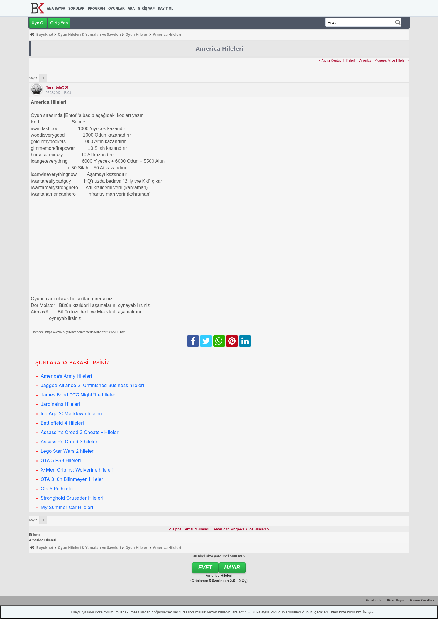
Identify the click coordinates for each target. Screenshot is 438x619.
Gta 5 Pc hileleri (58, 488)
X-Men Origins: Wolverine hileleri (77, 470)
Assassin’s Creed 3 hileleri (70, 442)
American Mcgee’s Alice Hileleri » (384, 60)
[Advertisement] (207, 243)
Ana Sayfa (56, 8)
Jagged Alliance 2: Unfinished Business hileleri (92, 385)
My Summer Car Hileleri (67, 507)
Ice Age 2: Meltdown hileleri (71, 413)
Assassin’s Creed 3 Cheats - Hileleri (80, 432)
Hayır (232, 567)
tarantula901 (57, 87)
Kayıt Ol (165, 8)
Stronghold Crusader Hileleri (72, 498)
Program (96, 8)
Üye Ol (38, 23)
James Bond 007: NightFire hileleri (79, 395)
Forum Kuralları (422, 600)
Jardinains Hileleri (60, 404)
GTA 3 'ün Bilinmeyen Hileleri (72, 479)
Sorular (76, 8)
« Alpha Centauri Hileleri (337, 60)
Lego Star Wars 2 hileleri (68, 451)
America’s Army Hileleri (66, 376)
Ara (131, 8)
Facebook (373, 600)
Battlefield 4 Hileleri (62, 423)
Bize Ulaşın (395, 600)
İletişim (368, 612)
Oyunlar (116, 8)
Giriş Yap (146, 8)
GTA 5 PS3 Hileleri (61, 460)
